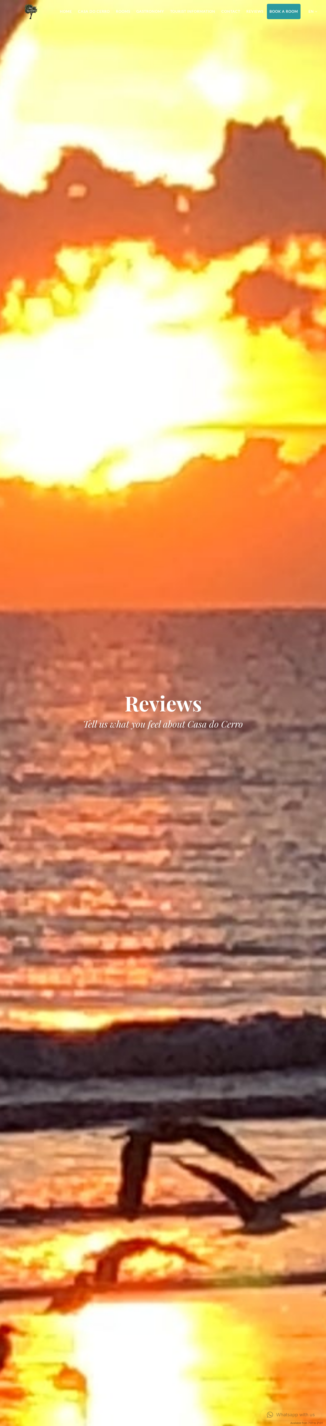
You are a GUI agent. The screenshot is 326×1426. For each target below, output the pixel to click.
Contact (230, 11)
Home (66, 11)
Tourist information (192, 11)
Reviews (254, 11)
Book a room (283, 11)
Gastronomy (150, 11)
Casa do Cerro (94, 11)
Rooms (123, 11)
